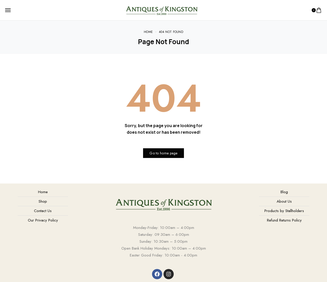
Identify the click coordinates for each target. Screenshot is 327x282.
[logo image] (162, 10)
